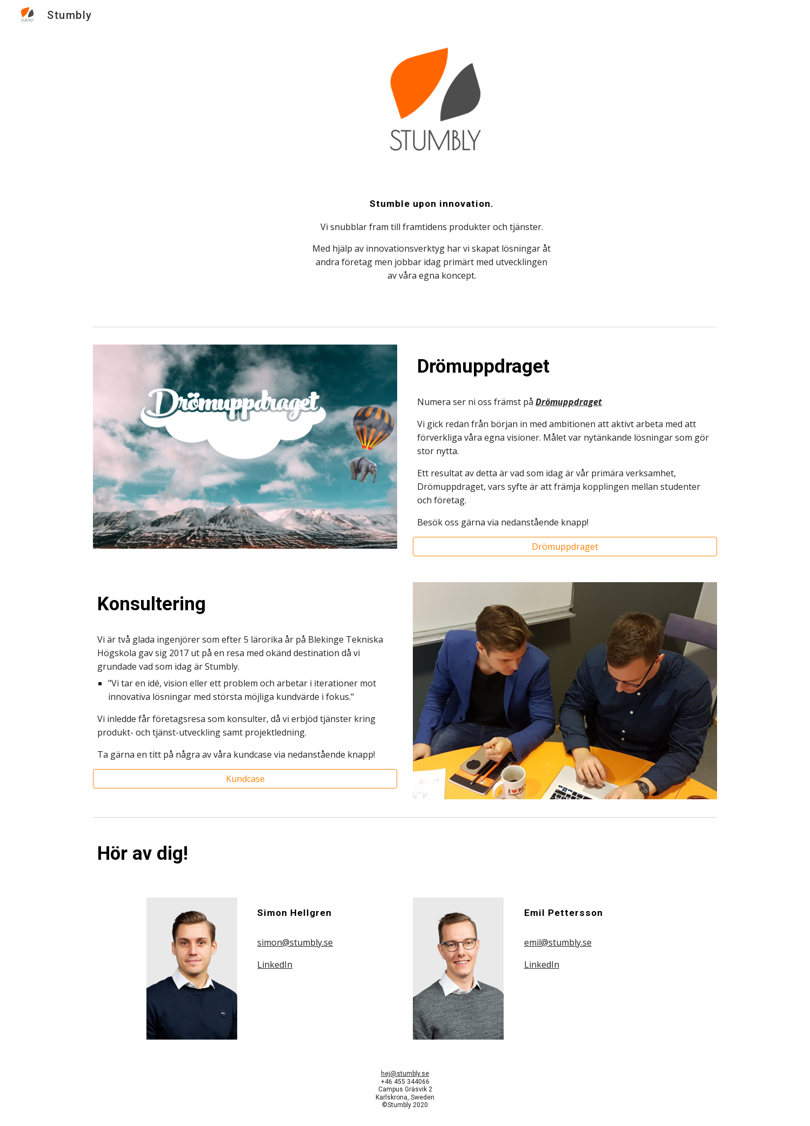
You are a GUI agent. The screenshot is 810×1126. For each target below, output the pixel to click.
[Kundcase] (244, 778)
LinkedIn (274, 964)
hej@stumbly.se (405, 1073)
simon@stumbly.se (295, 942)
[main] (431, 250)
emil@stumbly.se (558, 942)
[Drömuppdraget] (564, 546)
